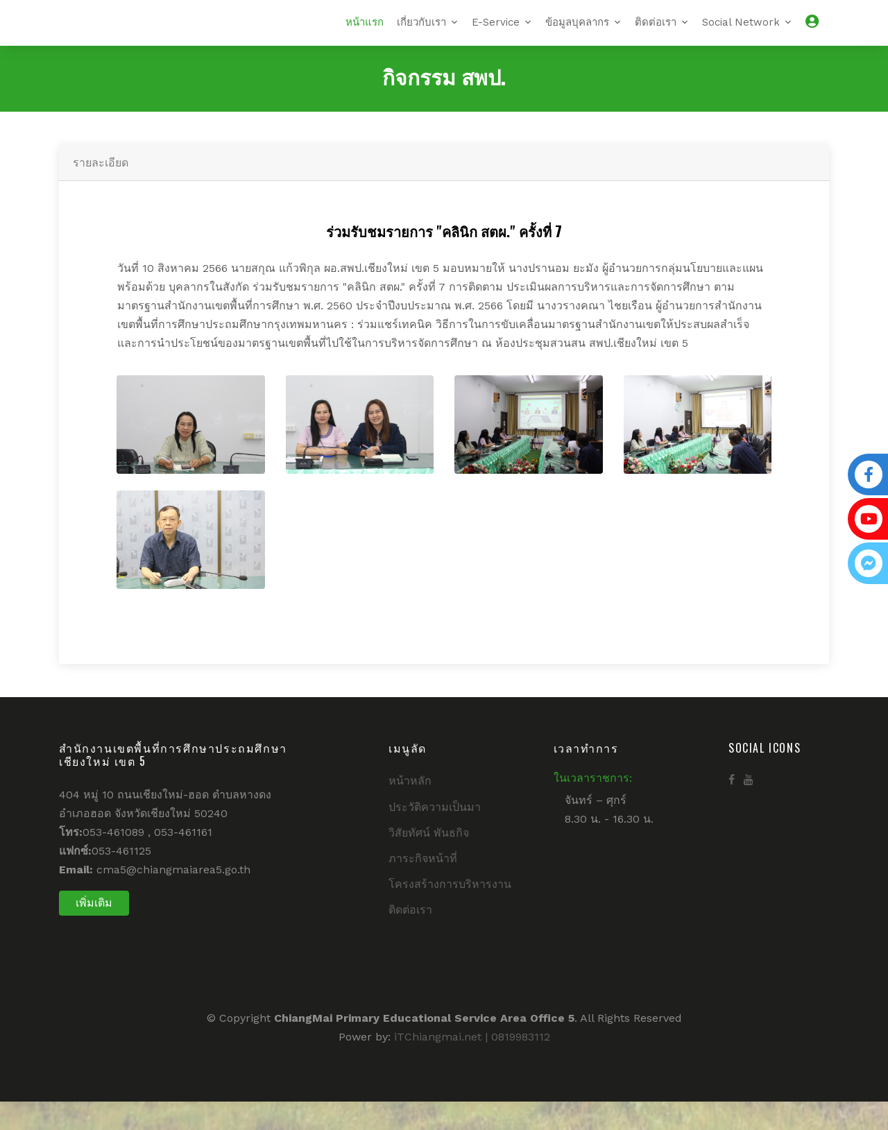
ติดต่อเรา (655, 36)
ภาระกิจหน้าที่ (422, 886)
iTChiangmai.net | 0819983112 (472, 1064)
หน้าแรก (364, 36)
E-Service (496, 36)
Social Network (741, 36)
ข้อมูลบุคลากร (577, 36)
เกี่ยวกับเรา (421, 36)
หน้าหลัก (410, 809)
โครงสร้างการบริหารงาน (449, 912)
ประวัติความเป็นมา (434, 834)
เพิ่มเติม (94, 930)
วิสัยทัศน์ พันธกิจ (428, 860)
